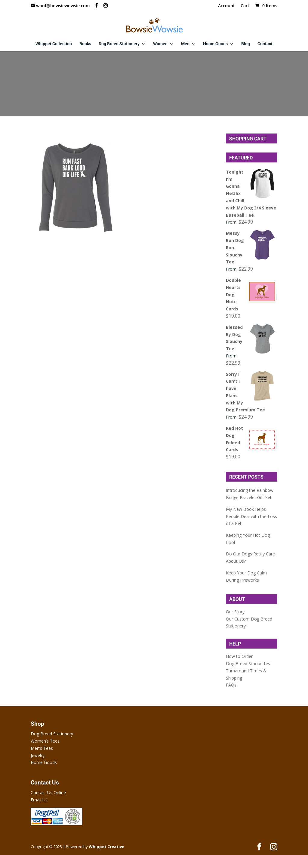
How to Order (239, 656)
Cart (245, 6)
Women (160, 44)
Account (226, 6)
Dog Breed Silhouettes (248, 663)
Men (185, 44)
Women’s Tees (45, 741)
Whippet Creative (106, 846)
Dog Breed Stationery (119, 44)
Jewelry (38, 755)
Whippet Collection (53, 44)
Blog (245, 44)
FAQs (231, 685)
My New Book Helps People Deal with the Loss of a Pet (251, 516)
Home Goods (215, 44)
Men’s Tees (42, 748)
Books (85, 44)
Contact (265, 44)
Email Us (39, 800)
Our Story (235, 612)
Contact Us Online (48, 792)
